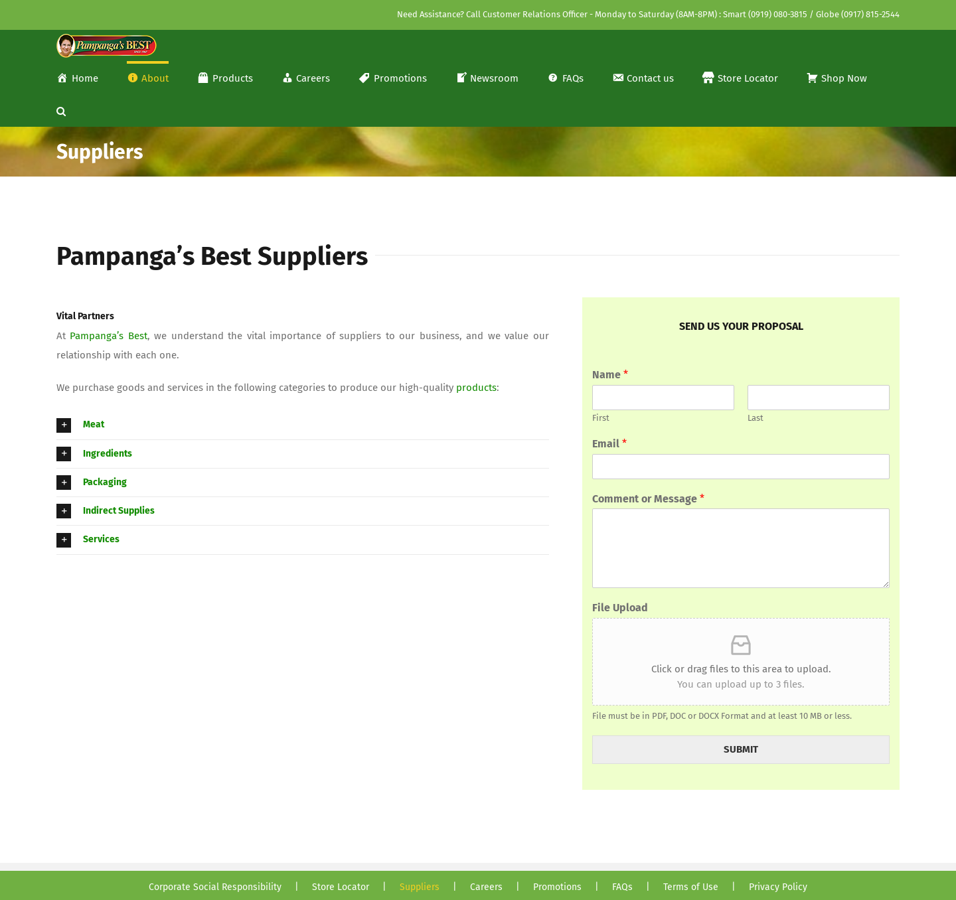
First (600, 418)
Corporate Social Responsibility (215, 887)
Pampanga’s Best (108, 336)
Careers (486, 887)
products (476, 388)
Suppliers (419, 887)
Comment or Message (648, 498)
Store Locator (340, 887)
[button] (61, 110)
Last (755, 418)
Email (609, 443)
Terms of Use (690, 887)
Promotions (557, 887)
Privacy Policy (778, 887)
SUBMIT (741, 749)
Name (610, 374)
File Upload (620, 607)
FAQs (622, 887)
